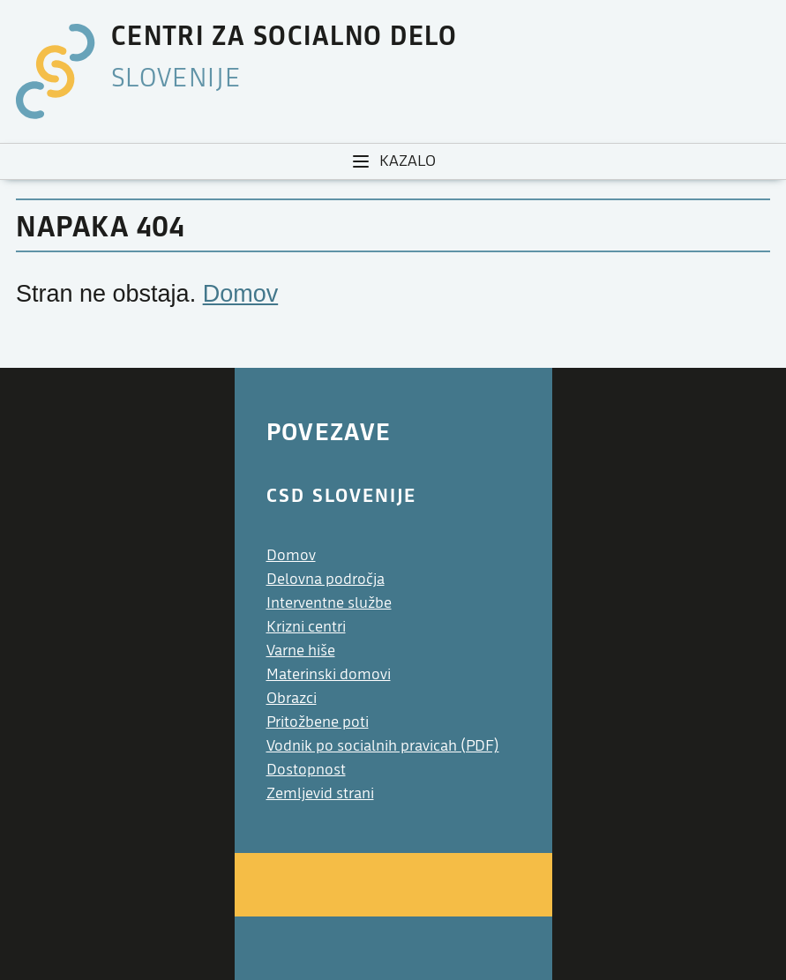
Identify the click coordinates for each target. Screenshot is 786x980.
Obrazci (291, 698)
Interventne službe (329, 603)
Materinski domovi (328, 674)
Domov (241, 294)
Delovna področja (325, 579)
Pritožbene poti (317, 722)
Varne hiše (300, 650)
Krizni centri (306, 626)
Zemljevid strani (320, 793)
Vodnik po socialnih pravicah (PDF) (382, 746)
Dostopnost (306, 769)
